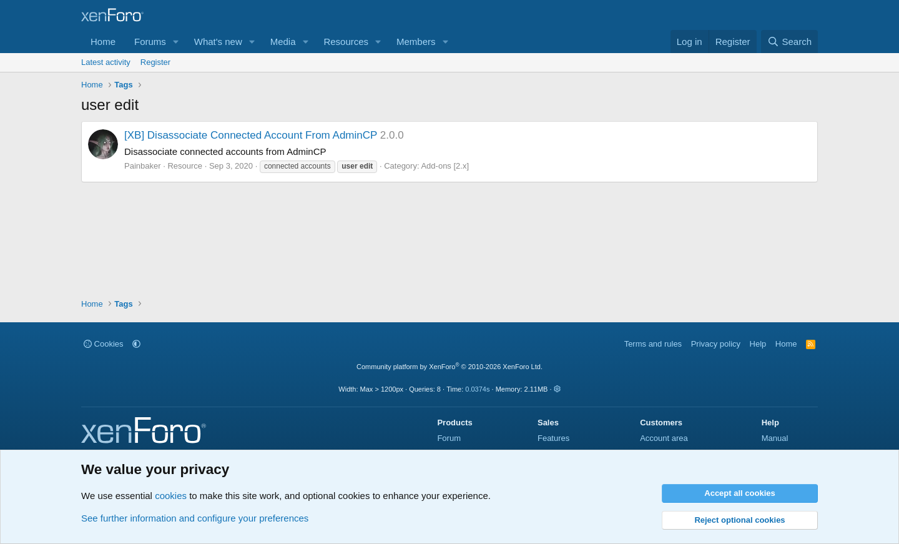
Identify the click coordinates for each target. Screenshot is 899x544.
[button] (176, 41)
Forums (150, 41)
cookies (171, 495)
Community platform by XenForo (449, 366)
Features (553, 438)
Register (155, 62)
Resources (345, 41)
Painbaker (142, 166)
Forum (449, 438)
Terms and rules (653, 344)
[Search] (789, 41)
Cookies (104, 344)
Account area (664, 438)
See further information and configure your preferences (194, 518)
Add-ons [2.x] (445, 166)
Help (758, 344)
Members (416, 41)
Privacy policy (715, 344)
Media (283, 41)
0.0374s (477, 389)
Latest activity (105, 62)
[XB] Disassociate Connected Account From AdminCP (250, 135)
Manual (775, 438)
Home (103, 41)
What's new (218, 41)
